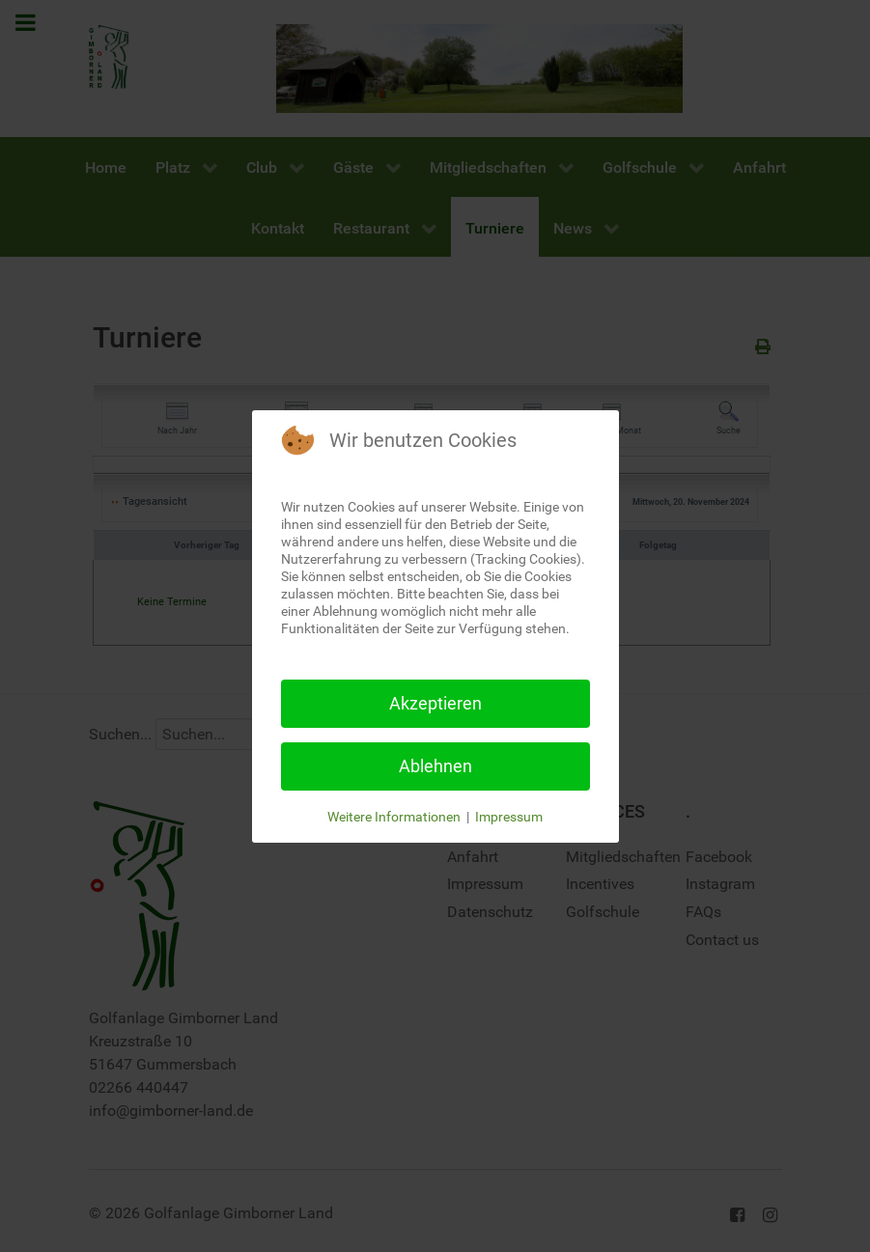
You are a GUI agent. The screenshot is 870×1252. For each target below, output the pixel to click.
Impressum (509, 816)
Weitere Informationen (394, 816)
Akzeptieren (435, 703)
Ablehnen (435, 766)
